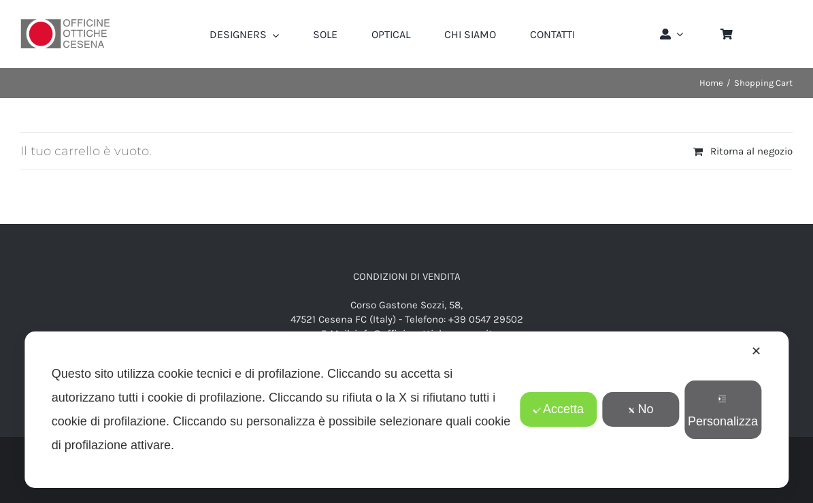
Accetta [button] (558, 409)
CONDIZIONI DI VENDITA (407, 276)
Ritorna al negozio (751, 151)
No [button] (641, 409)
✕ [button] (756, 351)
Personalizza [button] (723, 411)
